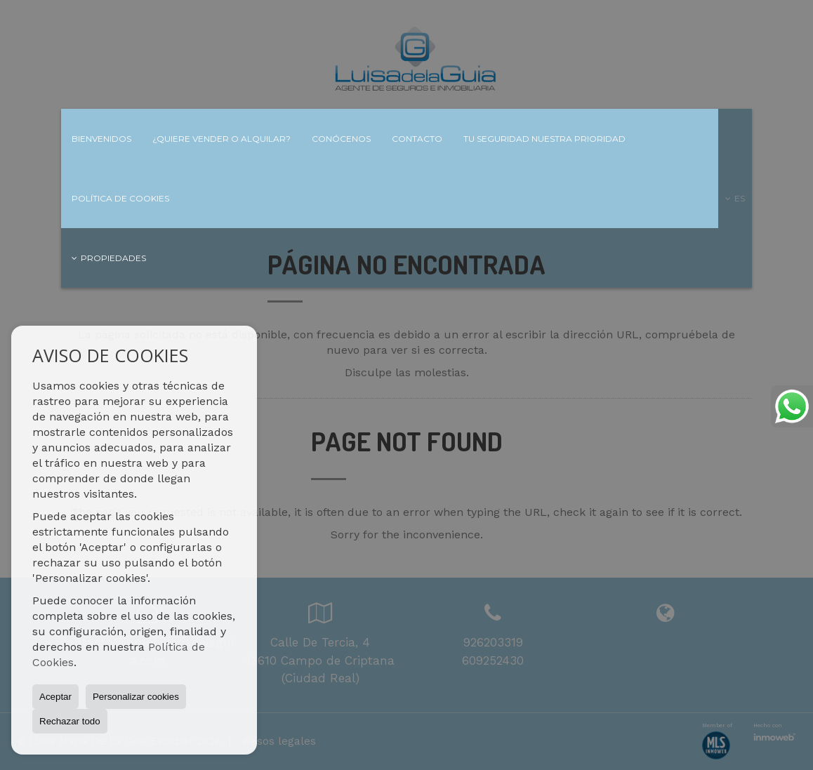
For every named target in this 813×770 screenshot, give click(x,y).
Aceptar (55, 696)
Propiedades (109, 258)
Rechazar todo (69, 721)
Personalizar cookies (136, 696)
